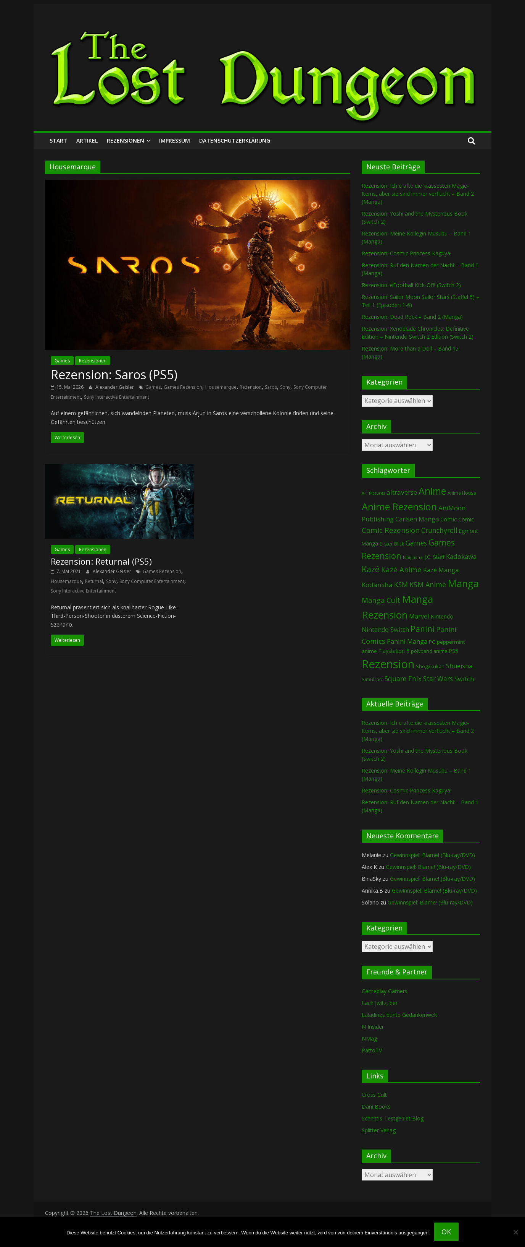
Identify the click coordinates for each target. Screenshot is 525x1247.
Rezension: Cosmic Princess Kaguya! (406, 253)
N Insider (373, 1026)
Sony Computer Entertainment (151, 581)
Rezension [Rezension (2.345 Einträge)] (388, 664)
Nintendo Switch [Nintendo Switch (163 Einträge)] (385, 629)
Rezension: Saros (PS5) (114, 374)
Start (58, 140)
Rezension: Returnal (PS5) (101, 561)
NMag (369, 1038)
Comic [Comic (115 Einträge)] (466, 519)
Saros (271, 387)
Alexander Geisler (115, 387)
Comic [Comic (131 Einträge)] (448, 519)
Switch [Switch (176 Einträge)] (464, 678)
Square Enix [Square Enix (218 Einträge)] (403, 678)
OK (446, 1231)
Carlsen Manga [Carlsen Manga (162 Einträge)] (417, 519)
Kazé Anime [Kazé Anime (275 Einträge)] (401, 569)
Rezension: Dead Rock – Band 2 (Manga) (412, 316)
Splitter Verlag (379, 1130)
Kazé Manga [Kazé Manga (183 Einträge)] (441, 569)
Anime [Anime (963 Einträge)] (432, 490)
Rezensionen (125, 140)
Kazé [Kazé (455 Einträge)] (371, 569)
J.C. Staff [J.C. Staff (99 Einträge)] (434, 556)
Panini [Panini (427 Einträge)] (423, 629)
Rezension (251, 387)
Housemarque (221, 387)
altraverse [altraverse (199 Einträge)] (402, 492)
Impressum (174, 140)
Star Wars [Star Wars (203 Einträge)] (438, 678)
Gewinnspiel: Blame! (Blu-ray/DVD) (432, 855)
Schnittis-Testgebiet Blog (393, 1118)
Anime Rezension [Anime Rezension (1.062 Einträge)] (399, 506)
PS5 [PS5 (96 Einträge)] (453, 650)
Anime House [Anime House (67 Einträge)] (462, 493)
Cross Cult (374, 1094)
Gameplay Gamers (384, 991)
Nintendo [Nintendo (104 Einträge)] (441, 616)
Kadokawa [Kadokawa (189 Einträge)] (461, 556)
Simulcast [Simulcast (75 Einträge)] (372, 679)
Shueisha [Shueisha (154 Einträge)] (459, 666)
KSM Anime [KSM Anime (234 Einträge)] (427, 584)
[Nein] (515, 1232)
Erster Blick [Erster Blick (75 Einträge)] (392, 544)
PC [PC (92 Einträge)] (432, 641)
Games (62, 360)
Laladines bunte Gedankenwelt (399, 1014)
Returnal (94, 581)
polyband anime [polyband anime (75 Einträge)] (429, 651)
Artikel (87, 140)
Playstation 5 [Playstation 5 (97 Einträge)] (393, 650)
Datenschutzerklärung (234, 140)
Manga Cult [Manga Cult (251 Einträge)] (381, 600)
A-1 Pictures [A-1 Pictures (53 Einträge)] (373, 493)
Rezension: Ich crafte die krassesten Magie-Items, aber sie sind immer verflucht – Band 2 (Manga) (418, 193)
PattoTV (372, 1050)
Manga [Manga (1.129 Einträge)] (463, 583)
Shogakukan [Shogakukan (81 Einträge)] (430, 666)
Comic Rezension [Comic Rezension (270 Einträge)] (391, 530)
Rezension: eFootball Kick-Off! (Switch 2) (411, 285)
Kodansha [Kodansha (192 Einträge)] (377, 584)
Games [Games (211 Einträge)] (416, 542)
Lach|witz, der (380, 1003)
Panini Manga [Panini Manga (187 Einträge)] (407, 641)
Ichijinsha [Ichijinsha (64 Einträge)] (413, 557)
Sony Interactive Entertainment (116, 397)
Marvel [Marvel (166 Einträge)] (419, 616)
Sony (285, 387)
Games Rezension (183, 387)
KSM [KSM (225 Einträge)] (401, 584)
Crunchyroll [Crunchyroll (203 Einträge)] (439, 530)
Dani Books (376, 1106)
